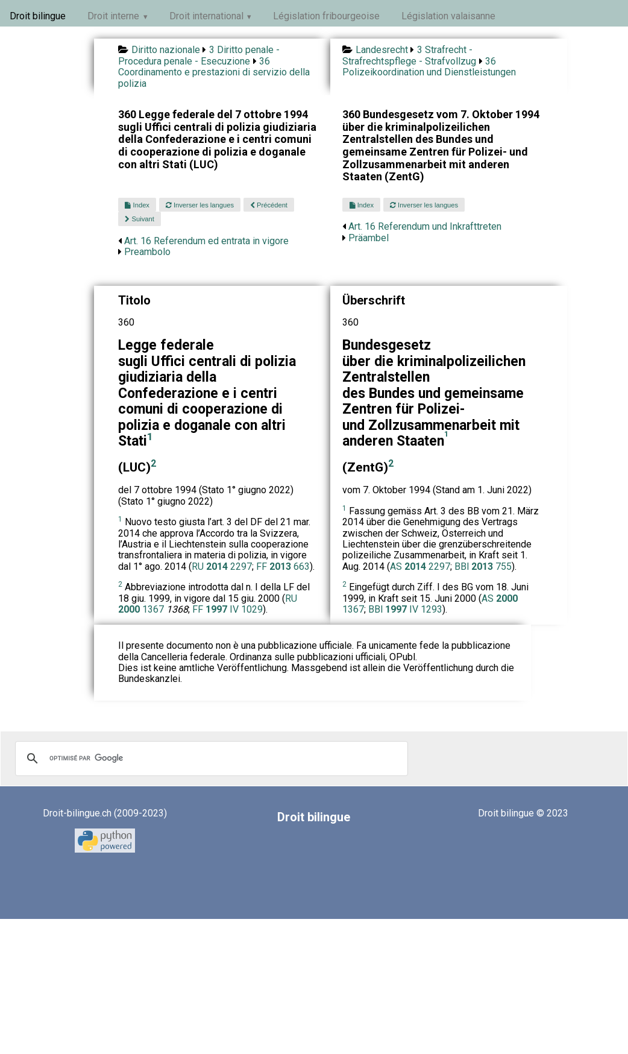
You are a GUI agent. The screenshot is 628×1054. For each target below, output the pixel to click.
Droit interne (113, 16)
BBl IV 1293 (405, 609)
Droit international (206, 16)
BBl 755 (483, 566)
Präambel (368, 238)
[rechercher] (209, 758)
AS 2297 (420, 566)
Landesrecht (382, 49)
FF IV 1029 (227, 609)
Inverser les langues (200, 205)
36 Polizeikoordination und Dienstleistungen (429, 66)
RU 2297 (222, 566)
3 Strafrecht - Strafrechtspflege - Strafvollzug (409, 55)
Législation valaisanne (448, 16)
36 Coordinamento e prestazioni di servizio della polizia (214, 72)
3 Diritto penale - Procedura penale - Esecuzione (198, 55)
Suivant (139, 218)
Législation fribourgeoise (326, 16)
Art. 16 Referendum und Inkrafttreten (424, 226)
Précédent (268, 205)
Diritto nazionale (165, 49)
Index (137, 205)
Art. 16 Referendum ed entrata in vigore (206, 241)
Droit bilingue (38, 16)
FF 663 (283, 566)
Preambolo (147, 251)
